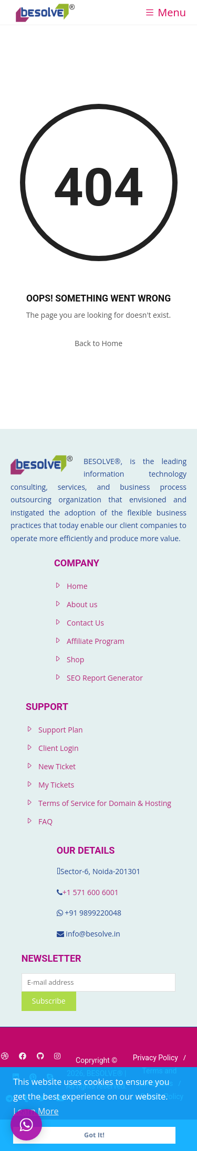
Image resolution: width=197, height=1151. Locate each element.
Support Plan (60, 730)
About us (82, 604)
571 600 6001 (95, 892)
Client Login (58, 748)
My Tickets (56, 785)
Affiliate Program (96, 641)
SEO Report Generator (105, 678)
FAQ (45, 821)
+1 (68, 892)
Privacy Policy (155, 1057)
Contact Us (85, 623)
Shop (75, 659)
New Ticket (57, 766)
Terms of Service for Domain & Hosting (104, 803)
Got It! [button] (94, 1135)
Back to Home (98, 343)
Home (77, 586)
